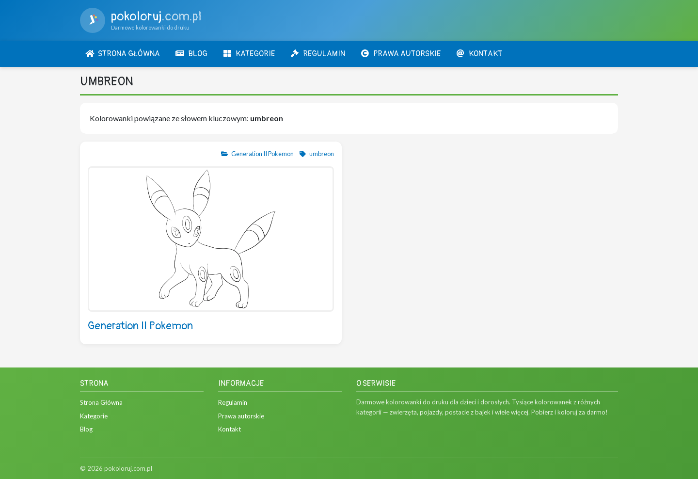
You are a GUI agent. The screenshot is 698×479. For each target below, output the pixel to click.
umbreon (316, 154)
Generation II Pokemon (257, 154)
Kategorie (94, 416)
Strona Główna (101, 402)
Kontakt (229, 429)
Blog (86, 429)
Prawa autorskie (241, 416)
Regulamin (232, 402)
